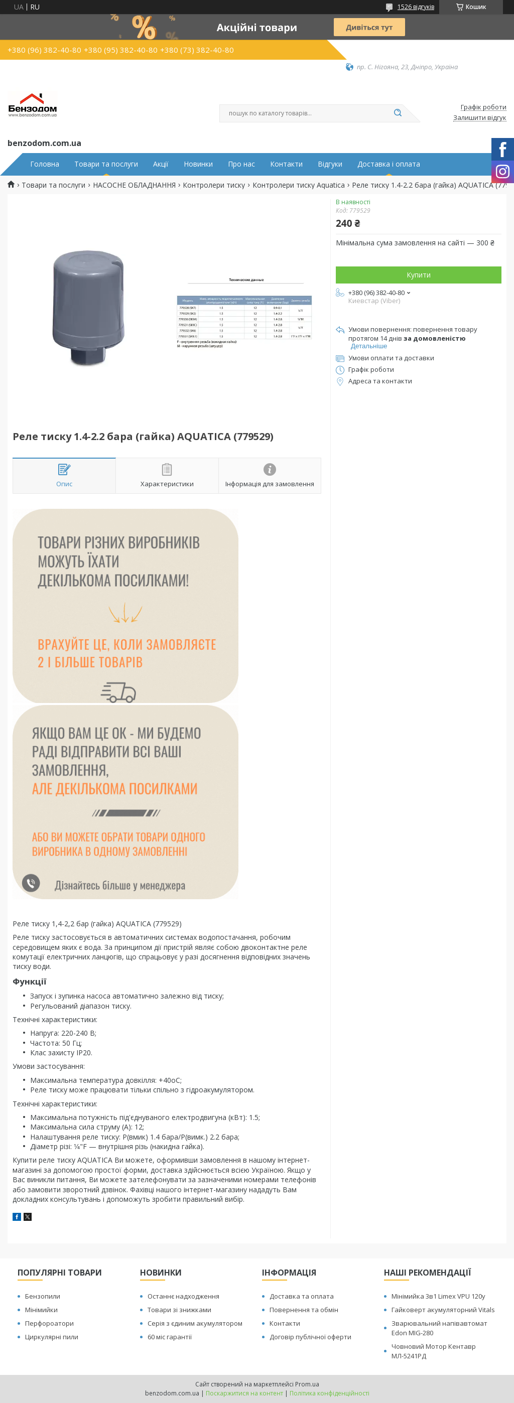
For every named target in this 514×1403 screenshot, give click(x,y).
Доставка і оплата (388, 164)
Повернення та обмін (304, 1309)
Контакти (286, 164)
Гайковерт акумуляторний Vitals (443, 1309)
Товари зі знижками (179, 1309)
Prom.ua (307, 1384)
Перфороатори (49, 1323)
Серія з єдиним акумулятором (195, 1323)
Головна (44, 164)
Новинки (198, 164)
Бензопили (42, 1296)
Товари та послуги (106, 164)
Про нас (241, 164)
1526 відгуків (416, 7)
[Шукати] (398, 113)
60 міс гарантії (170, 1336)
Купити (419, 274)
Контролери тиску (214, 185)
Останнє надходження (183, 1296)
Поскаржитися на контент (244, 1393)
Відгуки (330, 164)
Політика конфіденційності (329, 1393)
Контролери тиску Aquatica (298, 185)
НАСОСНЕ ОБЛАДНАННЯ (134, 185)
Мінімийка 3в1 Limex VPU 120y (438, 1296)
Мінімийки (41, 1309)
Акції (161, 164)
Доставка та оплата (302, 1296)
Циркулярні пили (51, 1336)
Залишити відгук (479, 117)
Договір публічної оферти (310, 1336)
